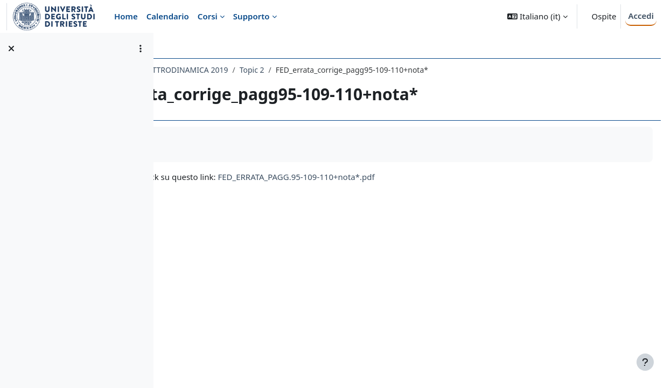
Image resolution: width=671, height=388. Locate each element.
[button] (537, 16)
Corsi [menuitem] (208, 16)
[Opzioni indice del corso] (140, 48)
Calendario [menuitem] (167, 16)
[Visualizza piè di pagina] (645, 362)
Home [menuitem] (126, 16)
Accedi (641, 15)
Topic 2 (378, 70)
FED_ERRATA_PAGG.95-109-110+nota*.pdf (422, 176)
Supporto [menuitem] (251, 16)
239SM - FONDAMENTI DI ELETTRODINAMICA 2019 (264, 70)
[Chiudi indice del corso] (11, 48)
